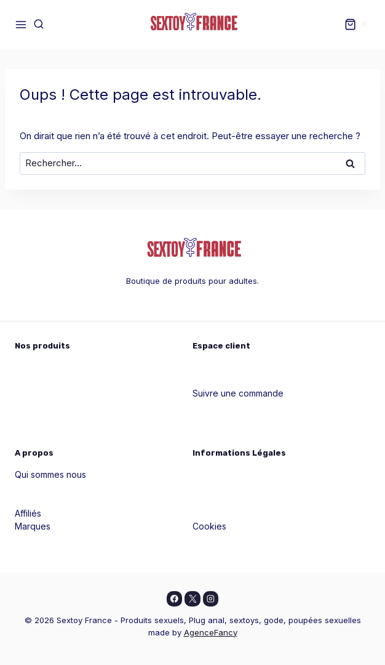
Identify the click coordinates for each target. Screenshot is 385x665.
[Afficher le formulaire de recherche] (38, 24)
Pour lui (30, 380)
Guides (29, 487)
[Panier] (357, 24)
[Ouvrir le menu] (21, 24)
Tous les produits (50, 432)
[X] (192, 599)
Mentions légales (227, 474)
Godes (28, 406)
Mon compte (218, 367)
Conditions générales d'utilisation (260, 513)
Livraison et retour (229, 539)
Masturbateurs (44, 419)
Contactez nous (47, 500)
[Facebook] (175, 599)
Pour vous (35, 393)
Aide (202, 380)
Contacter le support (234, 406)
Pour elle (33, 367)
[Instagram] (211, 599)
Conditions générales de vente (256, 500)
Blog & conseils (224, 419)
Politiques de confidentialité (249, 487)
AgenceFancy (210, 632)
